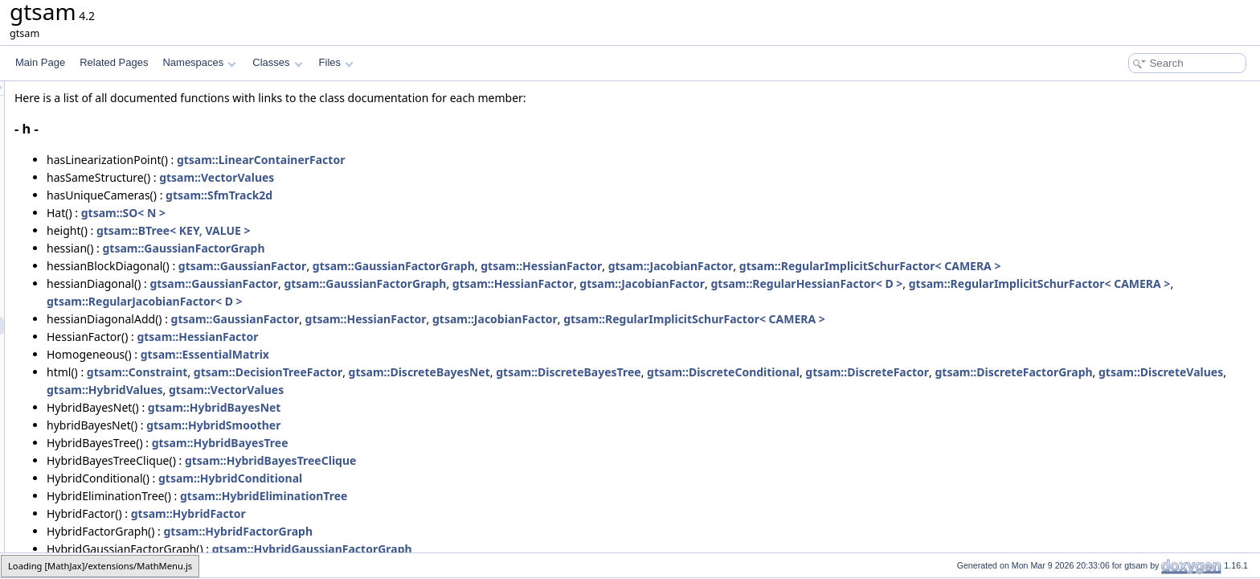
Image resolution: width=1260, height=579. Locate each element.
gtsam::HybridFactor (389, 513)
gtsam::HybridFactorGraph (439, 531)
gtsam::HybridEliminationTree (464, 495)
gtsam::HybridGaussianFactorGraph (513, 548)
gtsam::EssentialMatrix (406, 354)
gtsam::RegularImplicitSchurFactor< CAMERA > (1071, 265)
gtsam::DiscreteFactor (1068, 372)
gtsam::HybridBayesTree (421, 442)
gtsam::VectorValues (417, 177)
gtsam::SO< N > (324, 212)
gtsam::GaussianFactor (443, 265)
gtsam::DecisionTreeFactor (469, 372)
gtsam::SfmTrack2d (419, 195)
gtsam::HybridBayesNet (415, 407)
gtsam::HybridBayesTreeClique (472, 460)
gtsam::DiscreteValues (473, 389)
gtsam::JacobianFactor (872, 265)
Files (336, 62)
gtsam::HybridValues (600, 389)
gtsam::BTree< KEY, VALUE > (374, 230)
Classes (277, 62)
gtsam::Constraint (338, 372)
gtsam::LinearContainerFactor (462, 159)
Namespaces (198, 62)
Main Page (40, 62)
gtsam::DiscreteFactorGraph (326, 389)
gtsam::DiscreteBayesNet (620, 372)
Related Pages (114, 62)
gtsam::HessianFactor (742, 265)
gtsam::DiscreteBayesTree (769, 372)
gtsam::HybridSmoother (414, 425)
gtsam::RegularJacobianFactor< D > (613, 301)
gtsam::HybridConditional (431, 478)
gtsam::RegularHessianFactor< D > (1007, 283)
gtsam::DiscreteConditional (924, 372)
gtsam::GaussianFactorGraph (385, 248)
